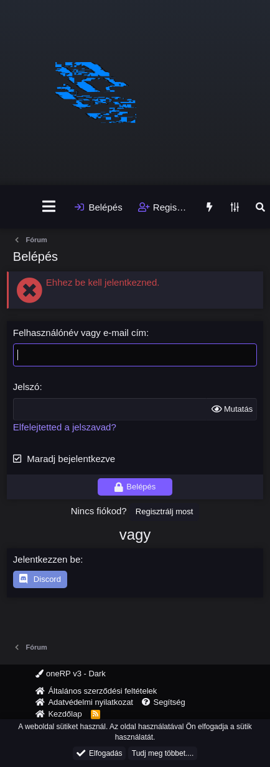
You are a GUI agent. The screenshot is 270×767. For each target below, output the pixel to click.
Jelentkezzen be (46, 559)
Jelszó (26, 386)
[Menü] (48, 206)
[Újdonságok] (209, 207)
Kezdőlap (64, 714)
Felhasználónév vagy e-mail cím (79, 332)
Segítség (169, 702)
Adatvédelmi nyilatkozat (90, 702)
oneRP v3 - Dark (70, 673)
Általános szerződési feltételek (102, 691)
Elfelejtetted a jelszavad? (64, 427)
